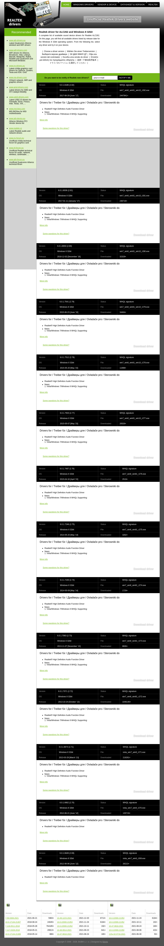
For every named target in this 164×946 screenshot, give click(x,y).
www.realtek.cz (15, 128)
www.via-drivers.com (18, 77)
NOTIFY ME (125, 78)
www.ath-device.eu (17, 118)
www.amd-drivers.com (18, 87)
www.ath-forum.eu (17, 160)
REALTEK (153, 4)
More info (44, 120)
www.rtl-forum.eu (16, 148)
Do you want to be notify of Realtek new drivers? (67, 78)
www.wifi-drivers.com (18, 50)
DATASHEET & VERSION (132, 4)
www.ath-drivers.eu (17, 40)
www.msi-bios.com (17, 109)
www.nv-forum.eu (16, 138)
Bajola (105, 942)
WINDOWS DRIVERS (83, 4)
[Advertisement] (132, 50)
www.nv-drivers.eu (17, 66)
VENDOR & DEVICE (107, 4)
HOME (66, 4)
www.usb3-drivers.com (19, 97)
